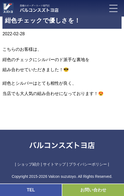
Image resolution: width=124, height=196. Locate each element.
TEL (31, 190)
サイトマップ (54, 164)
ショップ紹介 (28, 164)
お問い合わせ (93, 190)
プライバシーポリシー (88, 164)
